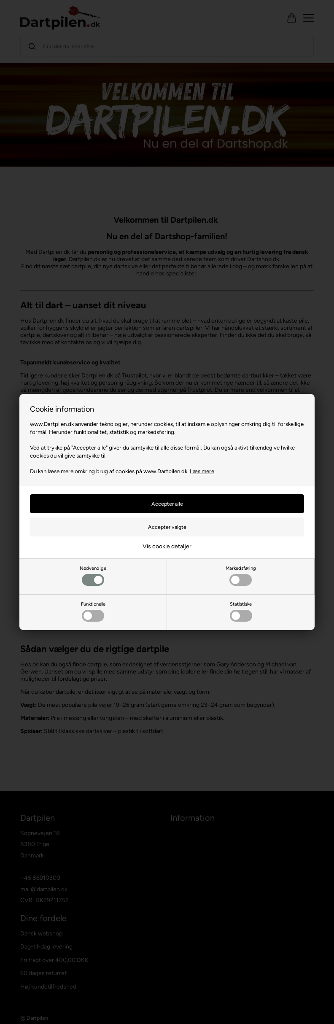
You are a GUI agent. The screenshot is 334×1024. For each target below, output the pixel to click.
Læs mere (202, 471)
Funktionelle (93, 611)
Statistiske (241, 611)
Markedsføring (241, 575)
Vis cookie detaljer (167, 546)
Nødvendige (93, 575)
